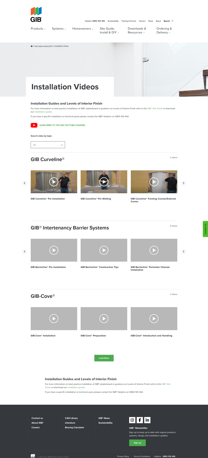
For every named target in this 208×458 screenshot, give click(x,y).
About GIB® (38, 423)
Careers (142, 21)
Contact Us (205, 229)
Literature (70, 423)
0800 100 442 (169, 456)
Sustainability (113, 21)
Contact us (37, 418)
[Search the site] (168, 21)
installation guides (43, 111)
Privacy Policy (123, 457)
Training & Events (128, 21)
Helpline (88, 21)
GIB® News (104, 418)
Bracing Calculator (74, 427)
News (150, 21)
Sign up (137, 442)
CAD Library (71, 418)
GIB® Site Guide (154, 108)
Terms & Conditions (142, 457)
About (158, 21)
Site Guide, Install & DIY (44, 46)
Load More (104, 358)
